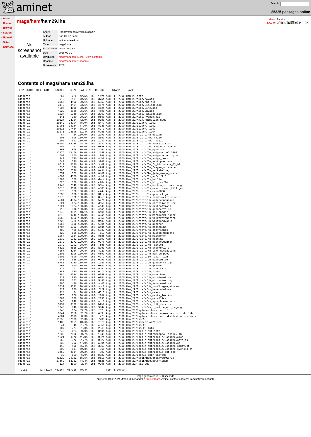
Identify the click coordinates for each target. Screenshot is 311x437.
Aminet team (153, 435)
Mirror (272, 19)
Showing (270, 22)
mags (23, 21)
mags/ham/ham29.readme (74, 61)
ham (35, 21)
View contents (94, 56)
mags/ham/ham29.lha (71, 56)
